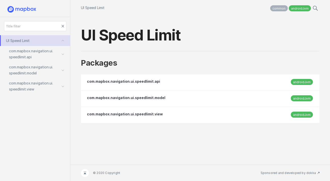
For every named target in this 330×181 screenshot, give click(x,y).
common (279, 8)
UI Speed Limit (93, 8)
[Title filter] (35, 26)
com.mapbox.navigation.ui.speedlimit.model (126, 98)
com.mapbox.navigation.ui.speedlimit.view (125, 114)
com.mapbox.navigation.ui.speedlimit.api (123, 81)
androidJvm (300, 8)
